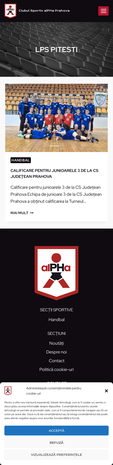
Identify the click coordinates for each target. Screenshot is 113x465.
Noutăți (56, 343)
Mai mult (22, 213)
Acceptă (56, 430)
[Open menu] (103, 10)
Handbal (20, 160)
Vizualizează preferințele (56, 455)
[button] (106, 391)
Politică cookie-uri (56, 369)
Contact (56, 361)
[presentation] (56, 118)
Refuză (56, 443)
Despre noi (56, 352)
